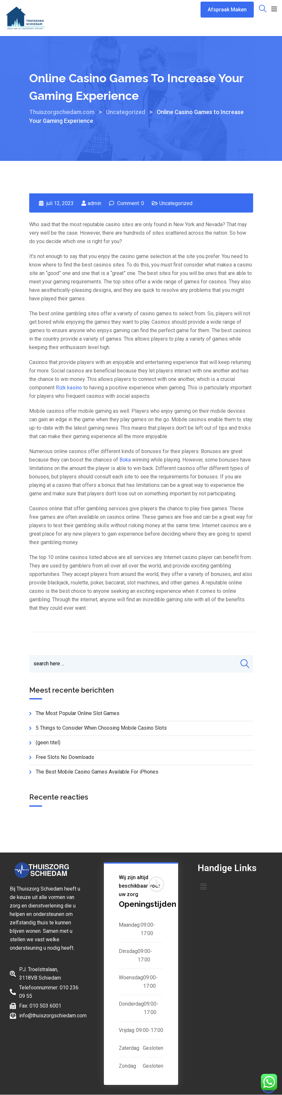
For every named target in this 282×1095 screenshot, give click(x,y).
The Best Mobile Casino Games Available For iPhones (97, 772)
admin (94, 203)
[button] (203, 887)
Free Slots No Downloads (65, 758)
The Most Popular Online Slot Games (77, 714)
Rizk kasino (69, 388)
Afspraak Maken (227, 10)
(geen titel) (48, 743)
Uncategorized (175, 203)
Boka (125, 460)
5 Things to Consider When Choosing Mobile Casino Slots (101, 728)
